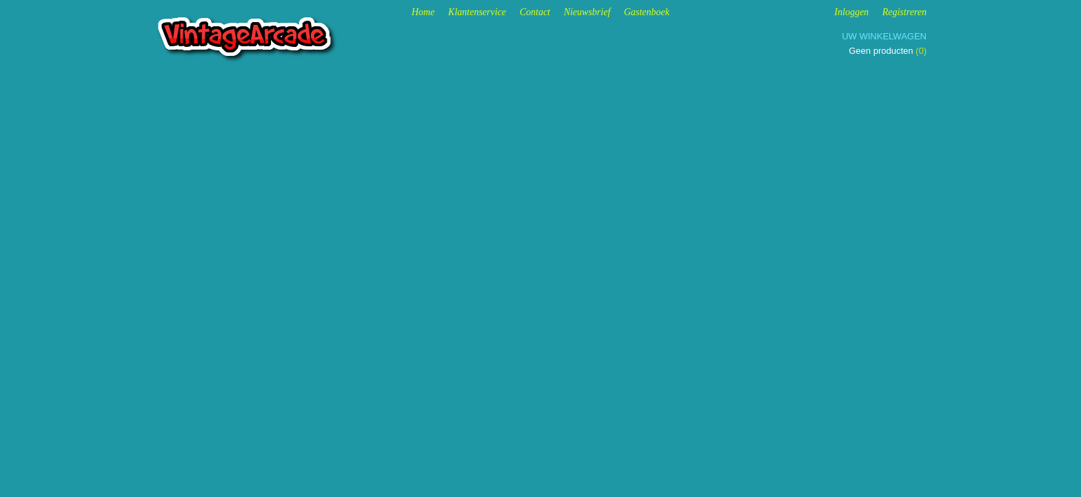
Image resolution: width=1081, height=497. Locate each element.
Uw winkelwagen (884, 36)
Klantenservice (477, 12)
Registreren (904, 12)
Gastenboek (646, 12)
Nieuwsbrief (587, 12)
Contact (535, 12)
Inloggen (851, 12)
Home (423, 12)
